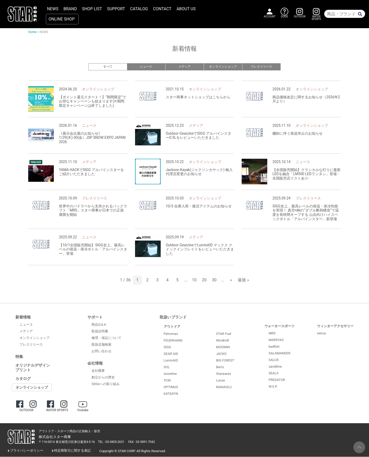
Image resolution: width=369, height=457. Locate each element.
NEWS (52, 8)
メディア (184, 67)
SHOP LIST (92, 8)
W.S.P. (273, 387)
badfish (274, 347)
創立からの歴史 (103, 378)
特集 (19, 357)
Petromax (171, 334)
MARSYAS (276, 340)
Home (32, 32)
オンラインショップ (223, 67)
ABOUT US (186, 8)
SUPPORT (116, 8)
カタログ (23, 379)
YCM (167, 380)
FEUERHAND (173, 341)
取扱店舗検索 (101, 345)
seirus (321, 333)
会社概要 (98, 371)
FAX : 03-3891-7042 (141, 442)
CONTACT (162, 8)
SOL (167, 367)
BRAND (70, 8)
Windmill (222, 341)
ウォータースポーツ (279, 326)
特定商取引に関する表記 (72, 451)
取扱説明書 (99, 332)
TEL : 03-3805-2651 (111, 442)
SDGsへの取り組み (105, 384)
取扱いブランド (173, 317)
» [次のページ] (231, 280)
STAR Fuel (223, 334)
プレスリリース (261, 67)
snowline (170, 374)
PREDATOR (277, 380)
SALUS (274, 360)
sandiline (275, 367)
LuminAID (171, 361)
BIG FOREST (225, 361)
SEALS (273, 373)
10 (194, 280)
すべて (108, 67)
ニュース (146, 67)
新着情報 (23, 317)
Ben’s (220, 367)
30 (214, 280)
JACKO (221, 354)
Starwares (223, 374)
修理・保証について (106, 338)
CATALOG (139, 8)
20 (204, 280)
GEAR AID (171, 354)
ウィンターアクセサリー (335, 326)
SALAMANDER (279, 353)
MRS (272, 333)
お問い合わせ (101, 352)
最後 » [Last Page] (243, 280)
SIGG (167, 347)
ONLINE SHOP (62, 19)
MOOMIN (223, 347)
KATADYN (171, 394)
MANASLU (224, 387)
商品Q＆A (98, 325)
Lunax (220, 381)
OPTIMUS (171, 387)
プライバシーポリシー (26, 451)
